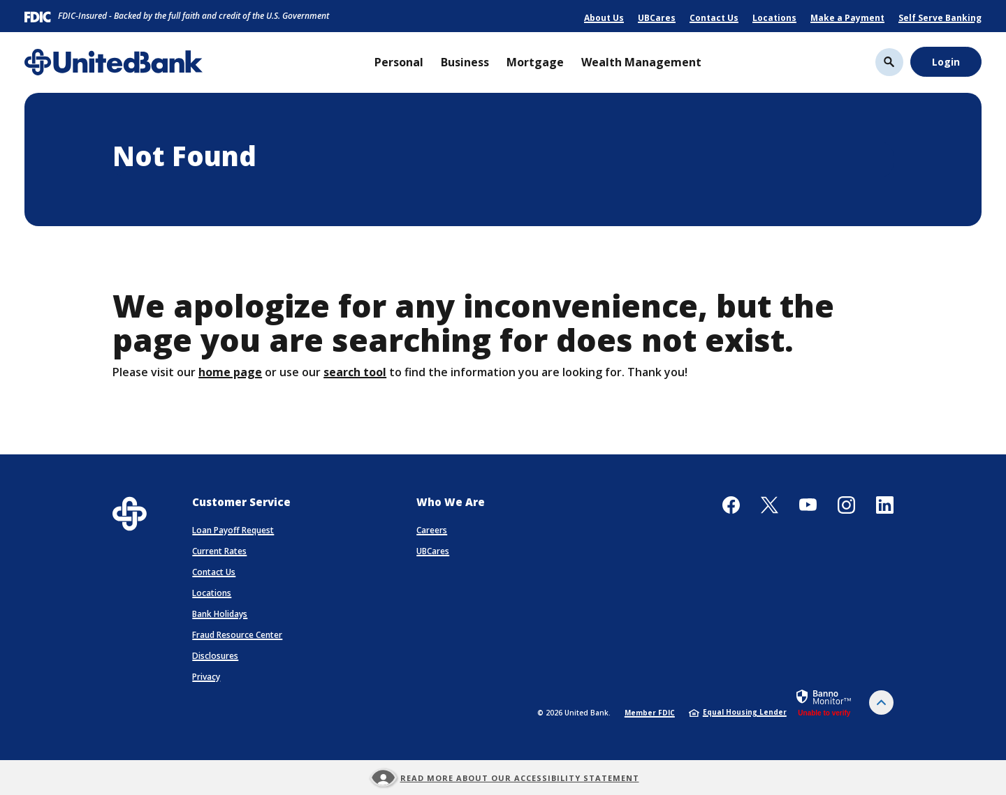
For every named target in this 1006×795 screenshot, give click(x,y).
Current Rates (219, 551)
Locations (774, 18)
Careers (431, 530)
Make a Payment (847, 18)
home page (230, 372)
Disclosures (215, 656)
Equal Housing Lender (738, 712)
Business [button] (465, 62)
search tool (354, 372)
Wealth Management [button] (641, 62)
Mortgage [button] (535, 62)
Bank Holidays (219, 614)
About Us (604, 18)
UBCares (657, 18)
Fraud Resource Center (237, 635)
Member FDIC (650, 713)
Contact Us (714, 18)
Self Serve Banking (940, 18)
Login (946, 61)
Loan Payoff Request (233, 530)
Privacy (206, 677)
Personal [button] (398, 62)
